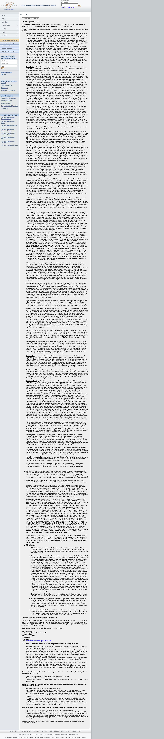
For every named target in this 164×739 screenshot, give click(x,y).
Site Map (57, 734)
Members (5, 22)
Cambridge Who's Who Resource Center (8, 130)
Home (4, 15)
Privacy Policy (49, 734)
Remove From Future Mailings (69, 734)
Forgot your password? (68, 7)
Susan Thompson (6, 85)
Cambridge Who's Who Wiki (9, 145)
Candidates (6, 25)
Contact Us (4, 108)
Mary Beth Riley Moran (8, 90)
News (4, 29)
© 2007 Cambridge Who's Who (22, 734)
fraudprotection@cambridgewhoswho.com (38, 641)
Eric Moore (4, 88)
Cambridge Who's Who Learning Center (8, 134)
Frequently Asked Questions (9, 106)
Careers (56, 731)
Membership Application (8, 98)
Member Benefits (6, 103)
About (4, 19)
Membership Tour (6, 100)
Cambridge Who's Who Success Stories (8, 118)
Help (3, 32)
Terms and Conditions (38, 734)
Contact (4, 35)
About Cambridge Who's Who (23, 731)
